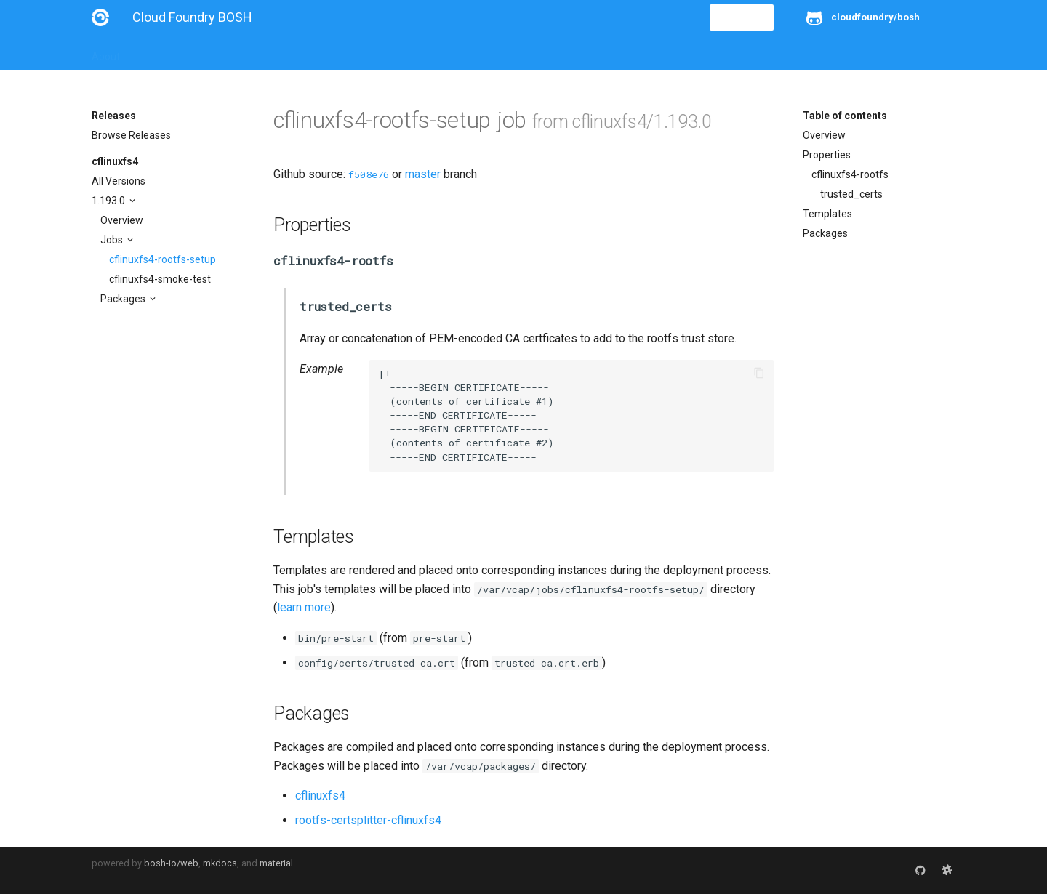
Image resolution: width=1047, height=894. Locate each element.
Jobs (112, 240)
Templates (827, 214)
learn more (304, 607)
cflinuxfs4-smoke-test (160, 279)
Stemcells (349, 52)
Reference (282, 52)
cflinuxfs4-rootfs (849, 174)
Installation (164, 52)
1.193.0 (109, 200)
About (106, 52)
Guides (223, 52)
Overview (121, 220)
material (276, 863)
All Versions (118, 181)
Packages (124, 299)
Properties (827, 155)
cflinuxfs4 (115, 161)
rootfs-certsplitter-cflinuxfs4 (368, 820)
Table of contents (845, 115)
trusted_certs (851, 194)
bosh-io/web (171, 863)
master (423, 174)
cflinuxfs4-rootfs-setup (162, 259)
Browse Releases (131, 135)
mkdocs (220, 863)
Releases (411, 52)
